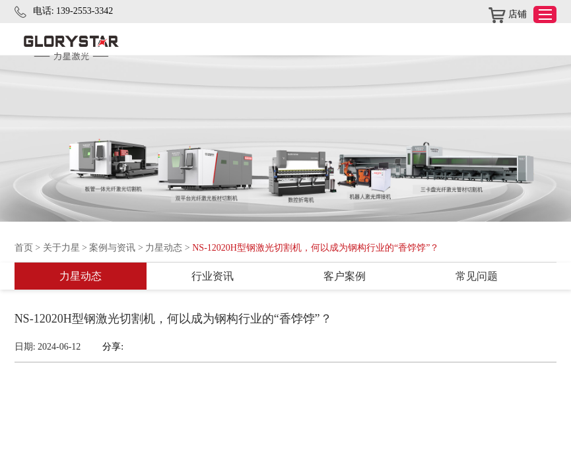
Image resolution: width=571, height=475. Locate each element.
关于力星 (61, 248)
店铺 (507, 15)
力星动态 (163, 248)
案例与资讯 (112, 248)
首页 (24, 248)
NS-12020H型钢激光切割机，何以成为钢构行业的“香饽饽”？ (315, 248)
